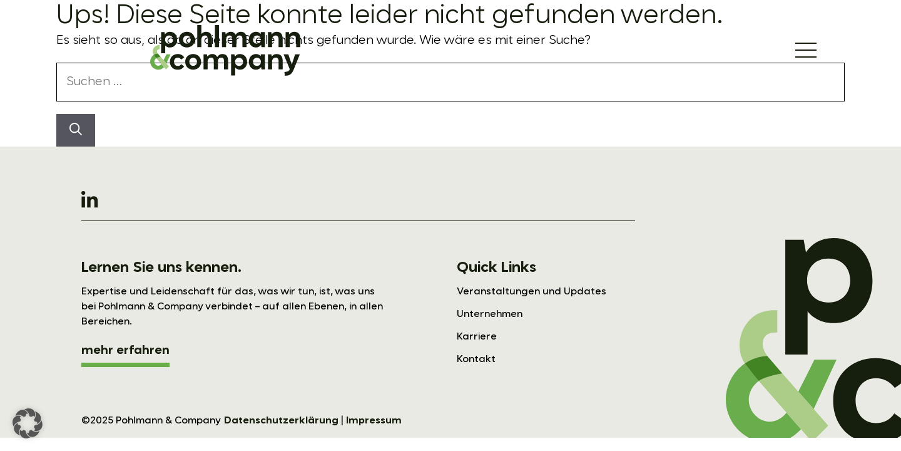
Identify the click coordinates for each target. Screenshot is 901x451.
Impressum (374, 421)
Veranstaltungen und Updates (531, 292)
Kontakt (476, 360)
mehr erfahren (125, 351)
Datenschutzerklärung (281, 421)
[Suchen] (75, 130)
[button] (27, 423)
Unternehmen (489, 314)
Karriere (477, 337)
